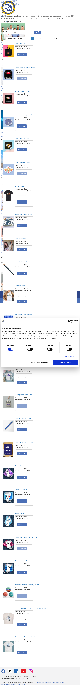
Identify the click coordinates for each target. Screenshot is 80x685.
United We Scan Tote (22, 238)
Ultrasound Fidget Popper (23, 314)
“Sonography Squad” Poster (24, 442)
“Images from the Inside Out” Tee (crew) (28, 637)
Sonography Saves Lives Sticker (25, 67)
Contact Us (55, 682)
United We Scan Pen (21, 262)
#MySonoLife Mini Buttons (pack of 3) (27, 585)
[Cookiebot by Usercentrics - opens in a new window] (69, 321)
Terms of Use (46, 682)
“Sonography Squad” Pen (23, 418)
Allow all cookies (65, 362)
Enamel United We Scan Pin (24, 214)
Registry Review (14, 25)
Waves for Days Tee (21, 186)
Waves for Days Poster (22, 91)
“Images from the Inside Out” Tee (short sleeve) (30, 608)
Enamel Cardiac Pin (21, 466)
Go (37, 32)
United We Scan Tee (21, 286)
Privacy (38, 682)
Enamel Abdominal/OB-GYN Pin (26, 537)
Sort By (49, 38)
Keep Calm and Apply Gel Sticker (26, 115)
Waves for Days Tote (22, 43)
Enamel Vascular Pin (21, 561)
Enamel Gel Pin (20, 513)
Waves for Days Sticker (22, 138)
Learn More (5, 22)
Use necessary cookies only (39, 362)
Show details (69, 356)
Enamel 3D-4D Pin (21, 490)
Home (21, 25)
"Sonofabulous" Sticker (22, 162)
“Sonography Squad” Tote (23, 395)
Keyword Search (5, 32)
